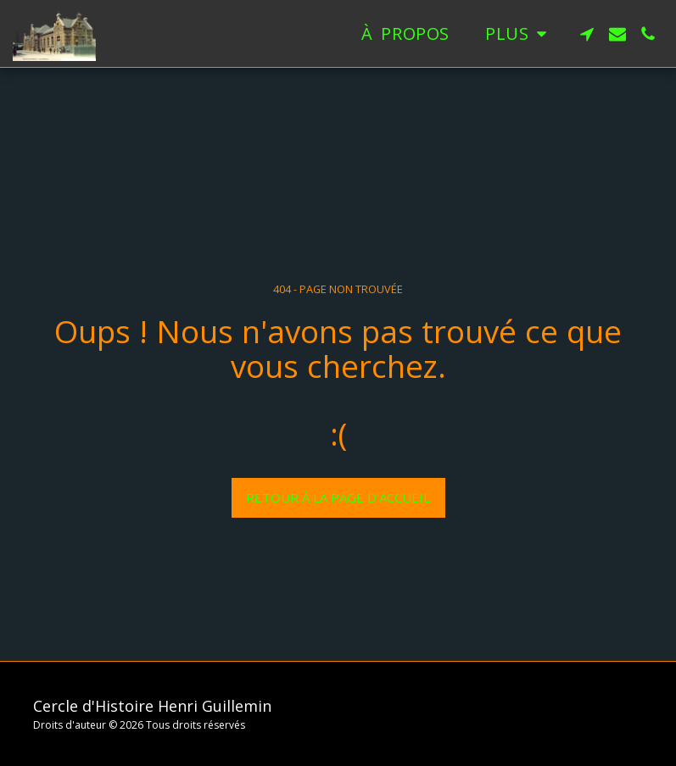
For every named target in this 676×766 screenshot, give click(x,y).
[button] (587, 33)
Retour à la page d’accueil (338, 497)
